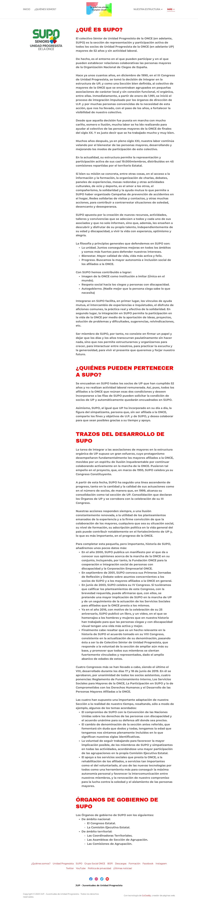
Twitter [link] (70, 868)
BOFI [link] (110, 863)
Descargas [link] (120, 863)
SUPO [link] (79, 863)
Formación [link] (134, 863)
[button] (148, 9)
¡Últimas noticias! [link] (122, 868)
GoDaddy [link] (146, 895)
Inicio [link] (26, 9)
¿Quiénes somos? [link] (45, 9)
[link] (99, 9)
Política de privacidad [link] (99, 868)
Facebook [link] (148, 863)
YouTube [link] (81, 868)
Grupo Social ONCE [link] (94, 863)
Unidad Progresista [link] (63, 863)
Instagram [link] (161, 863)
